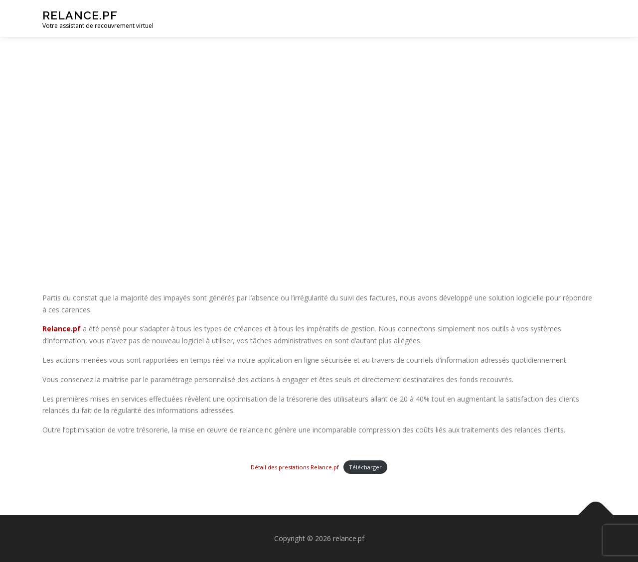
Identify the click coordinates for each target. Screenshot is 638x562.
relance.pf (80, 15)
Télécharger (365, 467)
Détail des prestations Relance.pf (295, 467)
